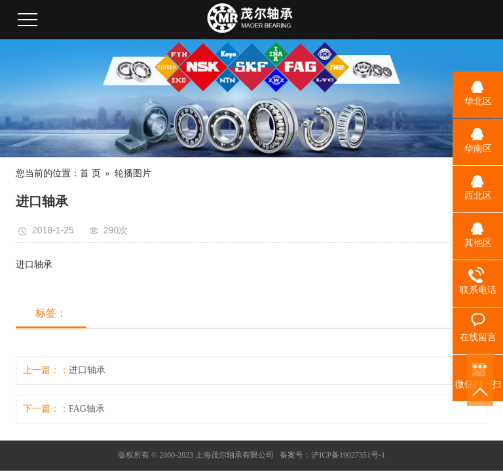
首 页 (90, 173)
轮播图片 (133, 173)
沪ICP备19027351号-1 (348, 455)
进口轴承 (87, 370)
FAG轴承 (87, 409)
